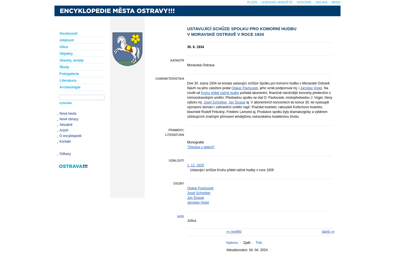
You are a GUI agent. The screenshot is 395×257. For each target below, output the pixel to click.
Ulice (64, 47)
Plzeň (252, 2)
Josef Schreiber (215, 102)
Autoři (64, 130)
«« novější (234, 232)
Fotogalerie (69, 74)
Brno (336, 2)
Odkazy (65, 154)
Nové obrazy (69, 119)
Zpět (247, 243)
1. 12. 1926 (195, 165)
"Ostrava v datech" (201, 147)
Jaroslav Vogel (311, 88)
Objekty (66, 53)
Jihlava (321, 2)
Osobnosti (68, 33)
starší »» (328, 232)
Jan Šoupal (237, 102)
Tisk (259, 243)
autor (180, 216)
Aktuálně (66, 125)
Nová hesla (68, 113)
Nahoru (232, 243)
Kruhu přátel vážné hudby (220, 93)
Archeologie (70, 87)
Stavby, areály (72, 60)
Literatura (68, 80)
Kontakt (65, 141)
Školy (64, 67)
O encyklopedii (71, 136)
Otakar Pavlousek (245, 88)
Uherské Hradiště (276, 2)
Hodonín (304, 2)
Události (67, 40)
